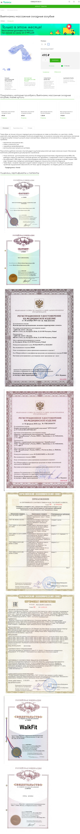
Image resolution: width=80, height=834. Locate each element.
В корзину (4, 120)
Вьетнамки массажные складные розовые (27, 115)
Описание (6, 131)
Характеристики (20, 131)
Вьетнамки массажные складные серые (8, 115)
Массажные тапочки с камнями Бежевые (66, 115)
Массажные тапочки (14, 11)
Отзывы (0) (10, 22)
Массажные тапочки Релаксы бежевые (46, 115)
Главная (2, 11)
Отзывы (33, 131)
